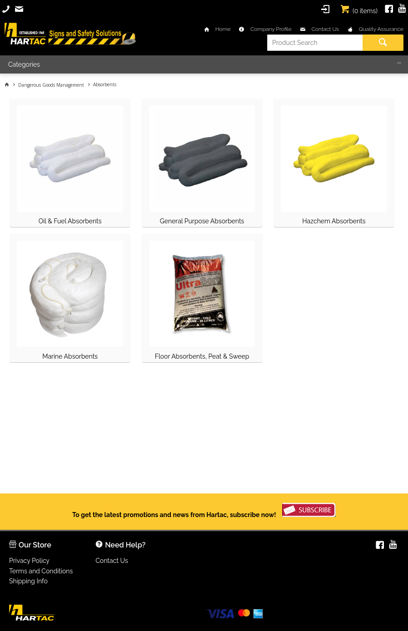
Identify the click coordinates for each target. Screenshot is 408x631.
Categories (24, 64)
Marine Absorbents (70, 356)
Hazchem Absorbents (333, 221)
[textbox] (315, 43)
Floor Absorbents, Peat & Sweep (202, 356)
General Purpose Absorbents (202, 221)
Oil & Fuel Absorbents (70, 221)
